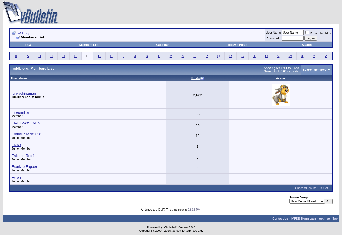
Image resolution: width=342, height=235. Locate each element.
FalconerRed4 (23, 156)
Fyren (16, 177)
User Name (273, 32)
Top (335, 218)
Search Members (315, 69)
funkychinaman (24, 93)
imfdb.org (23, 33)
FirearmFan (21, 112)
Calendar (162, 44)
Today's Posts (237, 44)
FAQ (28, 44)
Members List (89, 44)
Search (307, 44)
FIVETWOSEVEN (26, 123)
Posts (195, 78)
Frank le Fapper (24, 167)
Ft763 (16, 145)
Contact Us (280, 218)
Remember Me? (318, 33)
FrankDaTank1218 (26, 134)
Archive (324, 218)
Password (272, 38)
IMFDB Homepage (303, 218)
